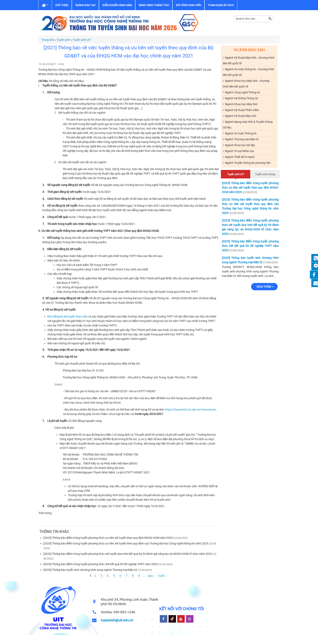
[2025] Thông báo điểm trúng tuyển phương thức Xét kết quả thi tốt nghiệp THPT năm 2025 (100, 564)
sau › (151, 575)
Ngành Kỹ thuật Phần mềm (242, 110)
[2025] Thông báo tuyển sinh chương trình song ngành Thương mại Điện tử (90, 569)
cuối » (162, 575)
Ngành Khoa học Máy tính (241, 104)
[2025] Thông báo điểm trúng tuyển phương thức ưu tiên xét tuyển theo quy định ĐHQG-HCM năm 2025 (108, 537)
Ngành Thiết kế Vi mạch (240, 157)
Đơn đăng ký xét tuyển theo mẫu (67, 316)
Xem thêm (264, 286)
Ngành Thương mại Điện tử (242, 139)
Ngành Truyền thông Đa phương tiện (248, 162)
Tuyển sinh (63, 39)
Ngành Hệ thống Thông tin (241, 98)
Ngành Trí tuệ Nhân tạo (239, 151)
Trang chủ (47, 39)
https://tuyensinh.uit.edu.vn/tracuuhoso (190, 409)
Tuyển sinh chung (265, 174)
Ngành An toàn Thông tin (241, 133)
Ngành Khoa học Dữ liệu (240, 145)
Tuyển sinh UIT (82, 39)
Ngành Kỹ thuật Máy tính (240, 116)
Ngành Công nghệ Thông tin (242, 92)
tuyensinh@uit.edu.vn (117, 620)
